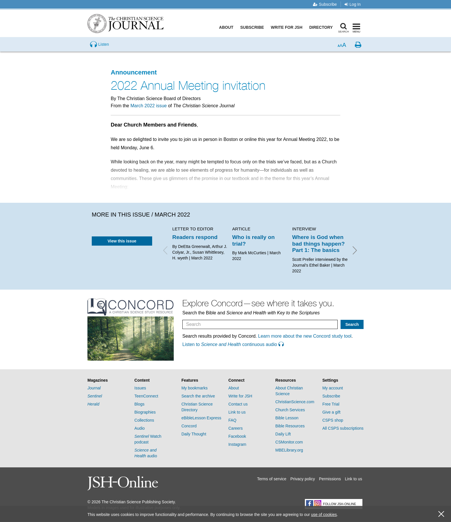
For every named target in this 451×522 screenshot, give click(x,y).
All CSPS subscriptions (343, 428)
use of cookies (324, 514)
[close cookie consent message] (441, 514)
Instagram (237, 444)
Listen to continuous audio (233, 344)
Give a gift (331, 412)
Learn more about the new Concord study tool (304, 336)
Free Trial (330, 404)
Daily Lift (283, 434)
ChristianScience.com (294, 401)
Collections (144, 420)
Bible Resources (290, 426)
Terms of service (271, 479)
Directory (321, 27)
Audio (139, 428)
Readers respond (194, 237)
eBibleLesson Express (201, 418)
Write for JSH (287, 27)
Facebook (237, 436)
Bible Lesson (286, 418)
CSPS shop (332, 420)
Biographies (145, 412)
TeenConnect (146, 396)
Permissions (330, 479)
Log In (353, 4)
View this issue (122, 241)
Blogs (139, 404)
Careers (235, 428)
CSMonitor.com (289, 442)
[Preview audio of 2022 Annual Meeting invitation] (99, 50)
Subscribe (325, 4)
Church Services (290, 410)
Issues (140, 388)
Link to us (237, 412)
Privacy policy (302, 479)
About (227, 27)
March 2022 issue (148, 105)
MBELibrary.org (289, 450)
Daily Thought (193, 434)
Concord (189, 426)
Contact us (238, 404)
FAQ (232, 420)
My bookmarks (194, 388)
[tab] (108, 380)
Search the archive (198, 396)
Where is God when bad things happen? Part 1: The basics (318, 243)
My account (332, 388)
